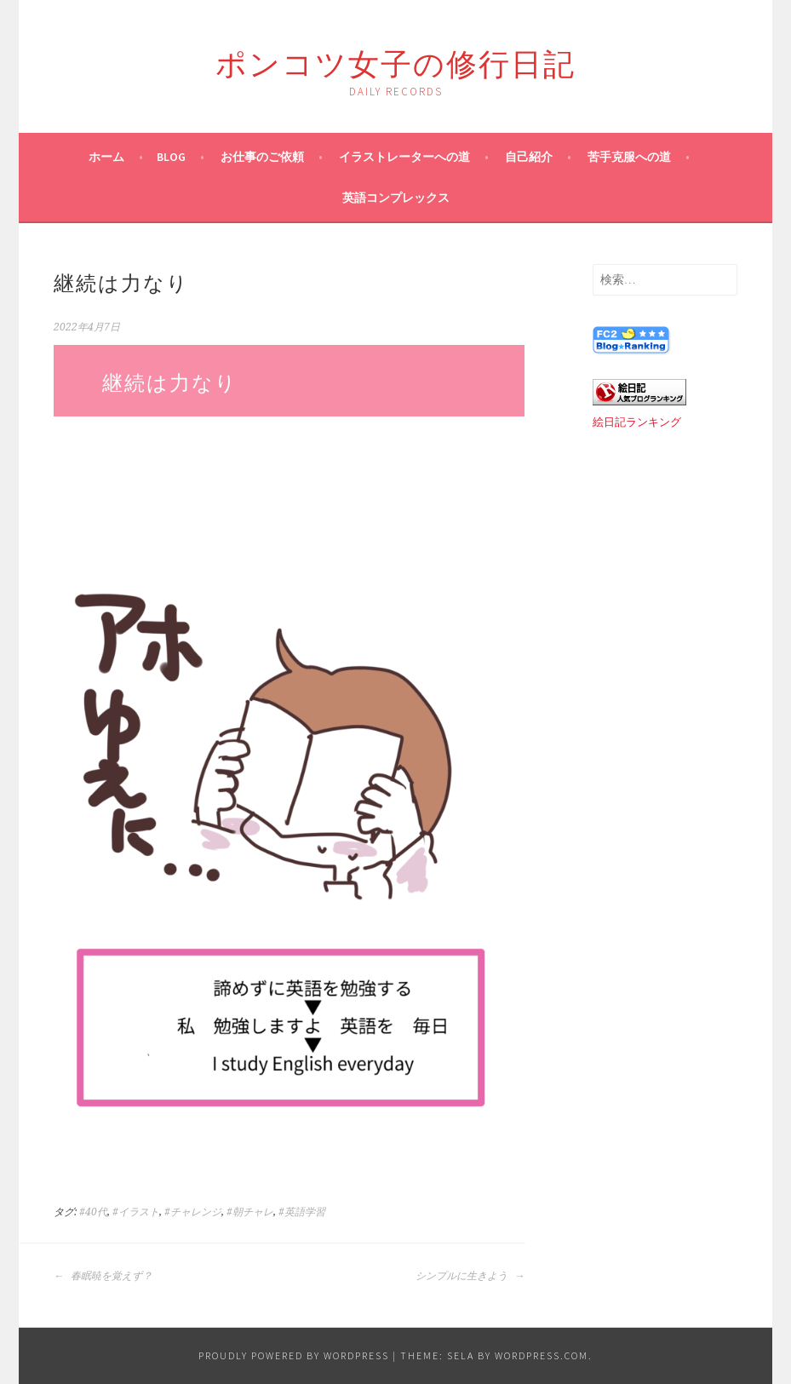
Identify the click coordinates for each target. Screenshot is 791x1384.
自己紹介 (529, 156)
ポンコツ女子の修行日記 (395, 60)
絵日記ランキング (637, 422)
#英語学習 (301, 1212)
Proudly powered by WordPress (293, 1355)
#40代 (93, 1212)
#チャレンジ (192, 1212)
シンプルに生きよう (470, 1276)
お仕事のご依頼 (262, 156)
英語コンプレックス (396, 197)
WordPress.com (541, 1355)
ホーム (106, 156)
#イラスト (135, 1212)
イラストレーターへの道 (404, 156)
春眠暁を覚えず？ (103, 1276)
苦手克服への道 (629, 156)
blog (171, 156)
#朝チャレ (249, 1212)
